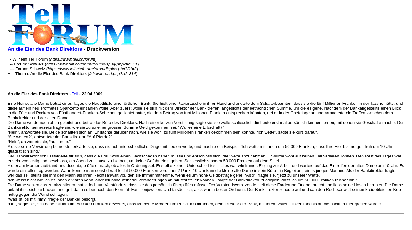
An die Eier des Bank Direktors (45, 49)
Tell (75, 93)
